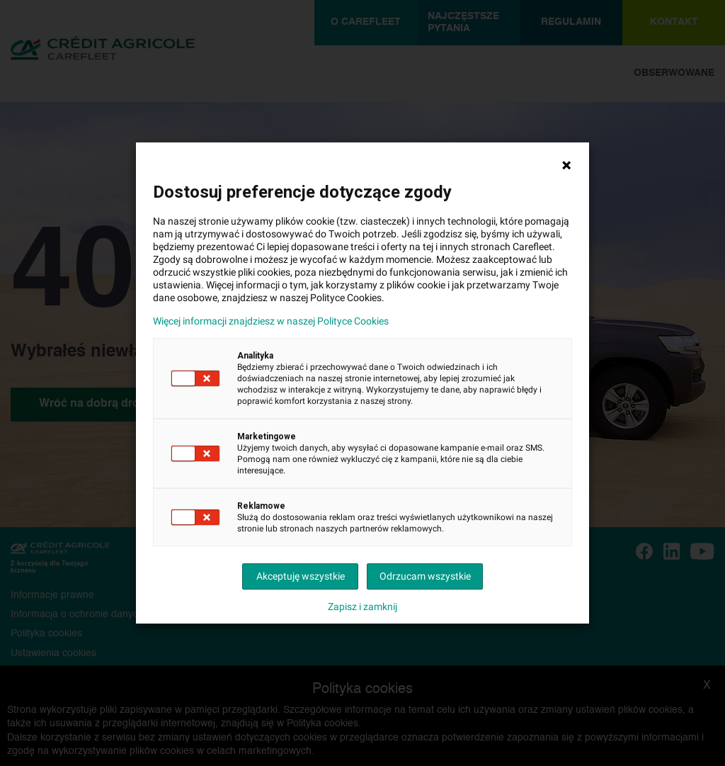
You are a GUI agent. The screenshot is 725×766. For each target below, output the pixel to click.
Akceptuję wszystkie (300, 576)
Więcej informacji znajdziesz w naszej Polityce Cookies (271, 321)
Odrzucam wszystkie (425, 576)
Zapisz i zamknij (362, 606)
